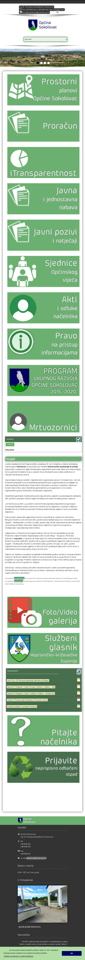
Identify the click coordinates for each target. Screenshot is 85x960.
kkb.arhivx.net (18, 581)
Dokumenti (12, 671)
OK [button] (71, 953)
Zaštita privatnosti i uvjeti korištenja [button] (18, 956)
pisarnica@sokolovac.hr (39, 12)
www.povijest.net (19, 578)
